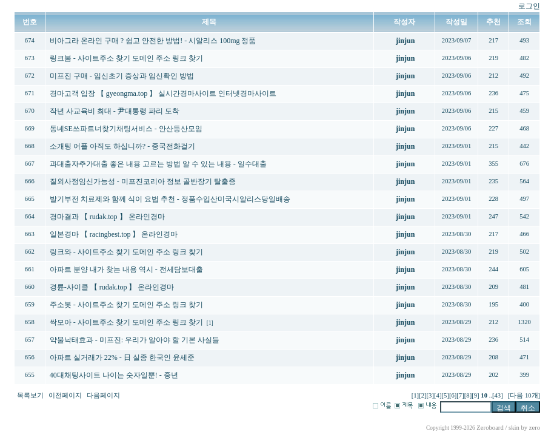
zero (534, 427)
